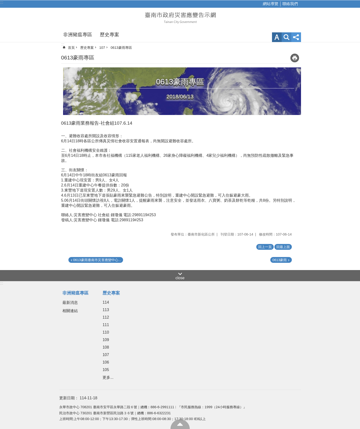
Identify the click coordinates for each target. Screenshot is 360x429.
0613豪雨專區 (121, 48)
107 (102, 48)
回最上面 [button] (283, 247)
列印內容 (294, 58)
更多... (108, 377)
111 (106, 325)
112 (106, 317)
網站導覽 (270, 4)
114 (106, 302)
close (180, 278)
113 (106, 310)
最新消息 (70, 302)
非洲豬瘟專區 (77, 34)
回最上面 (180, 424)
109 (106, 340)
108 (106, 347)
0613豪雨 (279, 260)
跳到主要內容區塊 (2, 2)
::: (1, 2)
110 (106, 332)
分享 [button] (296, 37)
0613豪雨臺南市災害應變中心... (97, 260)
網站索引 (286, 37)
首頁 (71, 48)
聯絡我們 (290, 4)
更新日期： (69, 398)
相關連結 (70, 311)
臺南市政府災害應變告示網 (180, 17)
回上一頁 (265, 247)
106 (106, 362)
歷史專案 (109, 34)
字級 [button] (277, 37)
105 (106, 370)
